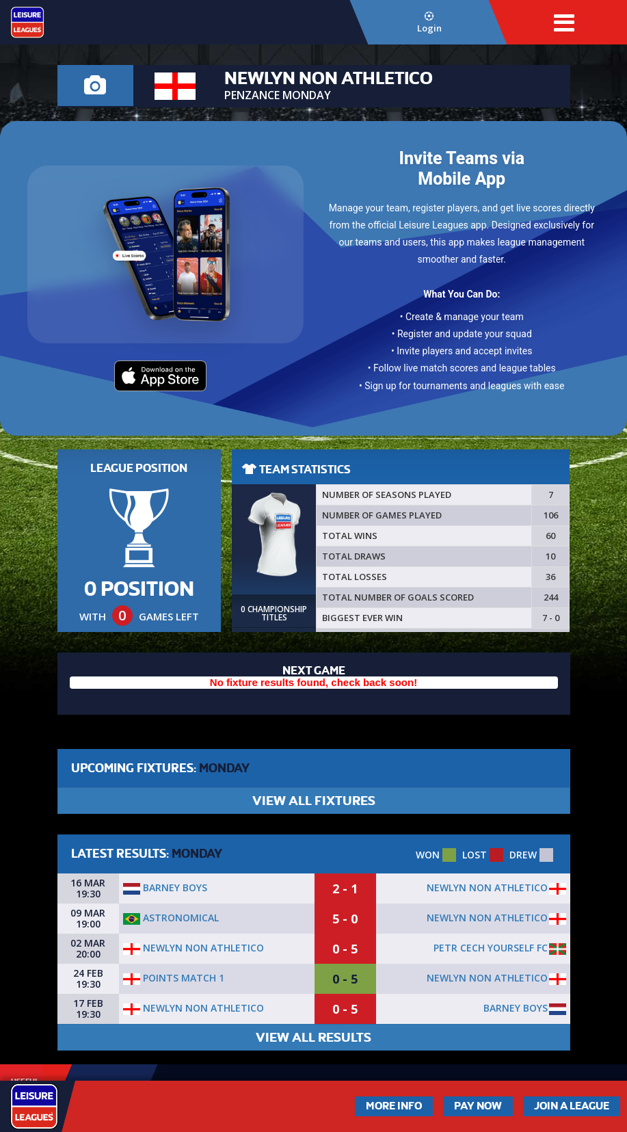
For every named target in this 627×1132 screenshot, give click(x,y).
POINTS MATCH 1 (173, 977)
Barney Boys (165, 887)
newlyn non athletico (487, 887)
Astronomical (171, 917)
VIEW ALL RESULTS (313, 1037)
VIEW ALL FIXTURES (313, 800)
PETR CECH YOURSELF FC (490, 947)
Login (429, 23)
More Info (394, 1106)
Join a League (571, 1106)
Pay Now (478, 1106)
